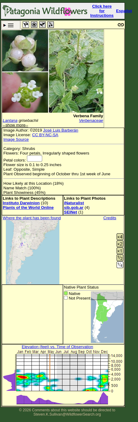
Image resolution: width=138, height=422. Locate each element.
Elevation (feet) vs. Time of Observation (57, 346)
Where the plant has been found (32, 218)
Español (124, 11)
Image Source (16, 139)
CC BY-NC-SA (45, 135)
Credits (109, 218)
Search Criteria (11, 25)
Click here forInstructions (102, 11)
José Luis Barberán (60, 130)
